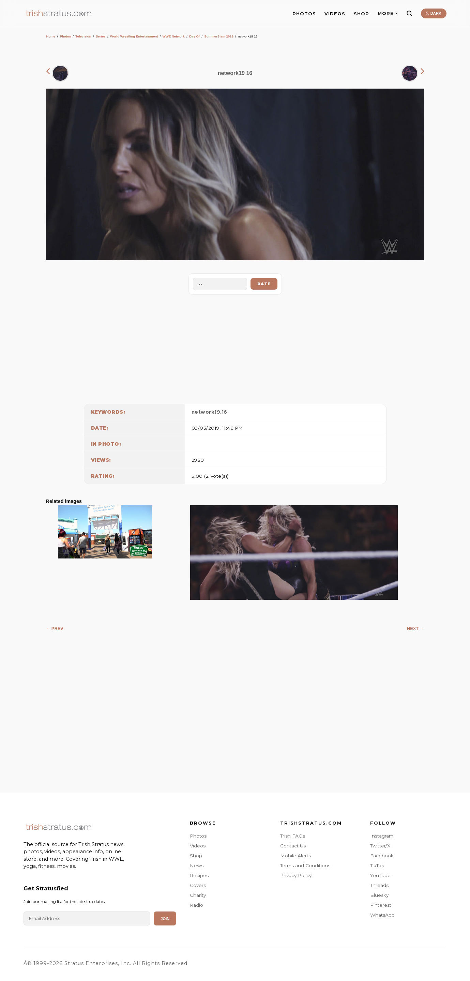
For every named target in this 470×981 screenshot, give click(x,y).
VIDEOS (334, 13)
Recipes (199, 875)
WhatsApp (382, 915)
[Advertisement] (235, 347)
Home (51, 36)
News (196, 865)
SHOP (361, 13)
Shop (196, 855)
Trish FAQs (292, 836)
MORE (388, 13)
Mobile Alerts (295, 855)
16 (224, 412)
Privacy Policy (296, 875)
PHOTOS (304, 13)
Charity (198, 895)
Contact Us (293, 845)
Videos (198, 845)
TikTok (377, 865)
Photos (65, 36)
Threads (379, 885)
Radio (196, 905)
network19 (206, 412)
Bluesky (379, 895)
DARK (433, 13)
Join (165, 919)
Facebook (382, 855)
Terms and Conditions (305, 865)
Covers (198, 885)
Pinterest (380, 905)
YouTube (380, 875)
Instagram (381, 836)
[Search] (409, 13)
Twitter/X (380, 845)
